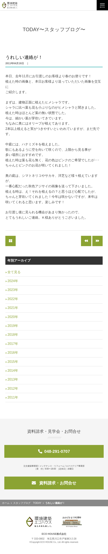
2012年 (12, 388)
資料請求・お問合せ (54, 483)
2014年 (12, 370)
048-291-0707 (54, 451)
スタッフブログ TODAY (27, 503)
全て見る (14, 272)
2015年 (12, 361)
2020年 (12, 317)
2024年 (12, 281)
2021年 (12, 308)
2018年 (12, 334)
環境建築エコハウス (9, 5)
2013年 (12, 379)
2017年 (12, 343)
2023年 (12, 290)
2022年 (12, 299)
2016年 (12, 352)
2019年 (12, 325)
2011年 (12, 397)
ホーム (5, 503)
